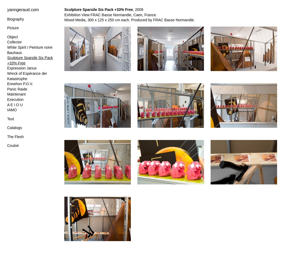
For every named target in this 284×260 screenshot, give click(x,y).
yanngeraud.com (23, 9)
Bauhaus (14, 53)
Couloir (13, 145)
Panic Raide (17, 89)
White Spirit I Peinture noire (29, 47)
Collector (14, 42)
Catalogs (14, 128)
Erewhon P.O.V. (20, 84)
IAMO (12, 110)
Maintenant (16, 94)
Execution (15, 99)
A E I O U (15, 105)
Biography (15, 19)
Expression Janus (22, 68)
